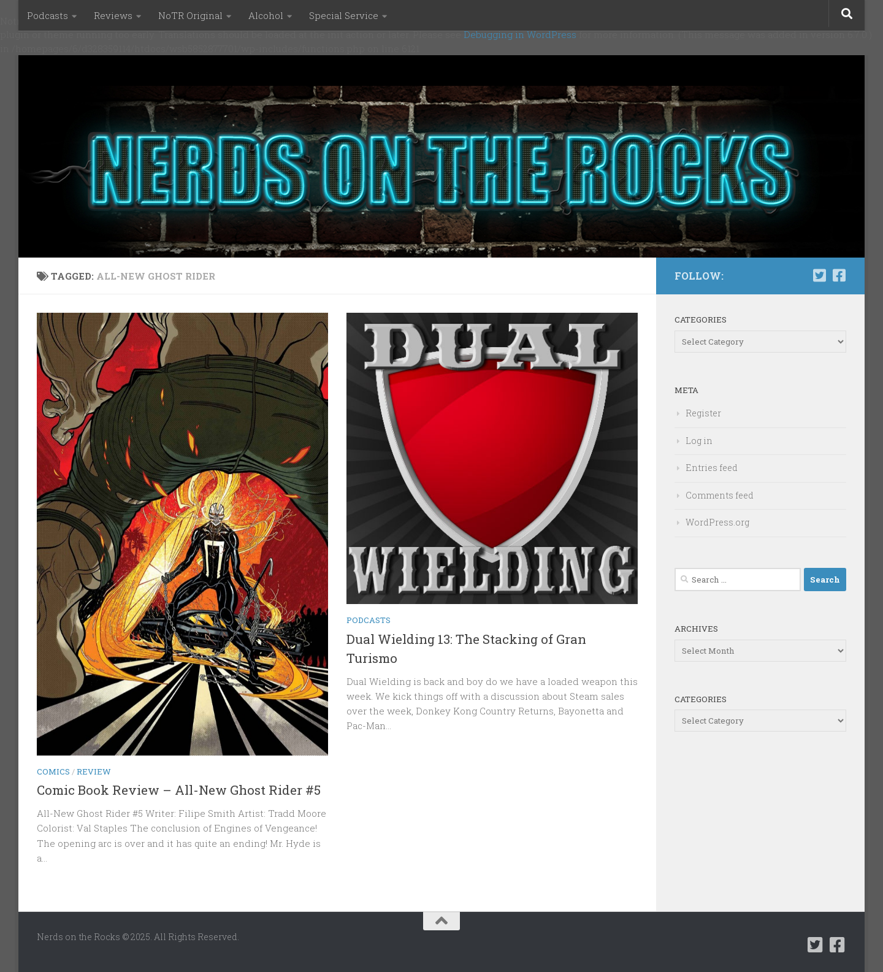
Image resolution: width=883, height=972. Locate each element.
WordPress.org (717, 522)
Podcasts (47, 15)
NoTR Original (190, 15)
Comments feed (720, 495)
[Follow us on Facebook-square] (838, 275)
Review (94, 771)
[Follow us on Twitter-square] (819, 275)
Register (703, 413)
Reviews (113, 15)
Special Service (343, 15)
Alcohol (265, 15)
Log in (699, 440)
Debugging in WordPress (520, 34)
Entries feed (712, 467)
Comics (53, 771)
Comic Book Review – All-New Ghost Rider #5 (179, 789)
